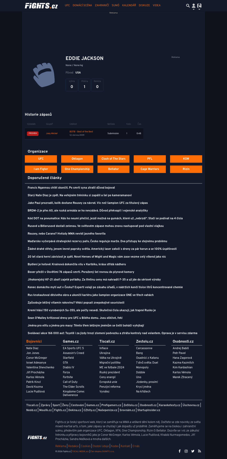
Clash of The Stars (113, 159)
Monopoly (142, 367)
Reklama (60, 446)
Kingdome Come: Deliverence (73, 393)
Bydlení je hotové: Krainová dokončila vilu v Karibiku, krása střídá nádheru (77, 264)
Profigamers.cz (111, 405)
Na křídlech (143, 392)
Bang (139, 353)
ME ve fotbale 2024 (111, 367)
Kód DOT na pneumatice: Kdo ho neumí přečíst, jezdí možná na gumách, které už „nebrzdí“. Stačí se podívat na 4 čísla (105, 218)
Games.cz (92, 405)
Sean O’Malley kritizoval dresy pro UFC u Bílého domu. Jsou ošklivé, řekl (75, 318)
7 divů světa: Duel (147, 363)
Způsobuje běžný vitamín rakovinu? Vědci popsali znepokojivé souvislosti (76, 303)
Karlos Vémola (35, 377)
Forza (66, 372)
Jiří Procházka (35, 372)
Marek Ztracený (183, 377)
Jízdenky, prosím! (147, 382)
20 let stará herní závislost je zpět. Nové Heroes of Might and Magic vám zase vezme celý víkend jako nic (97, 257)
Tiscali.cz (32, 405)
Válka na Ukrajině (110, 358)
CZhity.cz (90, 410)
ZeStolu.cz (131, 405)
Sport (56, 405)
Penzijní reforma (109, 387)
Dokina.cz (74, 410)
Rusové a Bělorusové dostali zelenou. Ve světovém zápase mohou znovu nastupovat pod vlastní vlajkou (96, 226)
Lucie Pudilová (35, 392)
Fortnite (68, 377)
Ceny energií (107, 377)
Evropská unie (108, 382)
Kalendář (129, 5)
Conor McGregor (36, 358)
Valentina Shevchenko (40, 367)
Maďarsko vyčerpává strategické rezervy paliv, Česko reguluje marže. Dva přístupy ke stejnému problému (97, 241)
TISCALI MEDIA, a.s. (80, 451)
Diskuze (144, 5)
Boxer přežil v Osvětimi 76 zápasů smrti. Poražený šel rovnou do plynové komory (81, 272)
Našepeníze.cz (107, 410)
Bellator (113, 169)
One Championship (77, 169)
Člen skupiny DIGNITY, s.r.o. (102, 451)
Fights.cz (60, 410)
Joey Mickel (52, 133)
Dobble (140, 372)
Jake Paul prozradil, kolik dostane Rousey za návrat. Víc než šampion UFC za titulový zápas (88, 203)
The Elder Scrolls (73, 387)
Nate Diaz (32, 348)
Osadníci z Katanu (147, 358)
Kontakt (126, 446)
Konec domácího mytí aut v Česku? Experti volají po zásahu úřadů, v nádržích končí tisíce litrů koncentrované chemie (105, 287)
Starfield (68, 358)
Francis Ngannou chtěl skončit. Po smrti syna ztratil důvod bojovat (71, 188)
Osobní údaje (101, 446)
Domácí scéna (82, 5)
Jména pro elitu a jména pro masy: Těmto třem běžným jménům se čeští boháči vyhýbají (86, 326)
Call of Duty (70, 382)
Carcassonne (144, 348)
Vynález (104, 392)
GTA (65, 363)
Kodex (115, 446)
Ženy (65, 405)
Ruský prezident (109, 372)
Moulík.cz (45, 410)
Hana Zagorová (182, 358)
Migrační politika (109, 363)
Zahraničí (102, 5)
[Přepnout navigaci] (193, 5)
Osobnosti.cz (148, 405)
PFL (150, 159)
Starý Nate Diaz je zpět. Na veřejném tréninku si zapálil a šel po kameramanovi (80, 195)
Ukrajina (104, 353)
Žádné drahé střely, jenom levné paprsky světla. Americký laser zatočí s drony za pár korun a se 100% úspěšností (102, 249)
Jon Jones (32, 353)
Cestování (77, 405)
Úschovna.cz (191, 405)
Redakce (73, 446)
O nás (136, 446)
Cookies (86, 446)
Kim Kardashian (183, 367)
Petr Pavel (179, 353)
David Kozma (34, 387)
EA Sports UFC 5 (73, 348)
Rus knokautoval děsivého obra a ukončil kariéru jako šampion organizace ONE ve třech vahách (91, 295)
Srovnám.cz (127, 410)
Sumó (115, 5)
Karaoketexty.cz (169, 405)
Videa (157, 5)
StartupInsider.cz (148, 410)
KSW (186, 159)
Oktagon (77, 159)
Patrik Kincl (33, 382)
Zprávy (45, 405)
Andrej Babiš (181, 348)
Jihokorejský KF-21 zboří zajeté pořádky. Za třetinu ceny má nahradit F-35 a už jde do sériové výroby (94, 280)
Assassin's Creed (73, 353)
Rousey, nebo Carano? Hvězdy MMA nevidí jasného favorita (67, 234)
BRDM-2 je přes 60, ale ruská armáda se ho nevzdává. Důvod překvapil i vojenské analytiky (88, 211)
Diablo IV (68, 367)
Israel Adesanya (36, 363)
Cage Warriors (150, 169)
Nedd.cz (31, 410)
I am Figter (41, 169)
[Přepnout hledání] (188, 5)
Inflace (103, 348)
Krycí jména (143, 387)
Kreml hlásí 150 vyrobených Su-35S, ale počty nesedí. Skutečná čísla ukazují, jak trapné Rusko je (92, 310)
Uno (138, 377)
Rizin (186, 169)
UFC (67, 5)
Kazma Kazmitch (183, 363)
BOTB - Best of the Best (81, 131)
